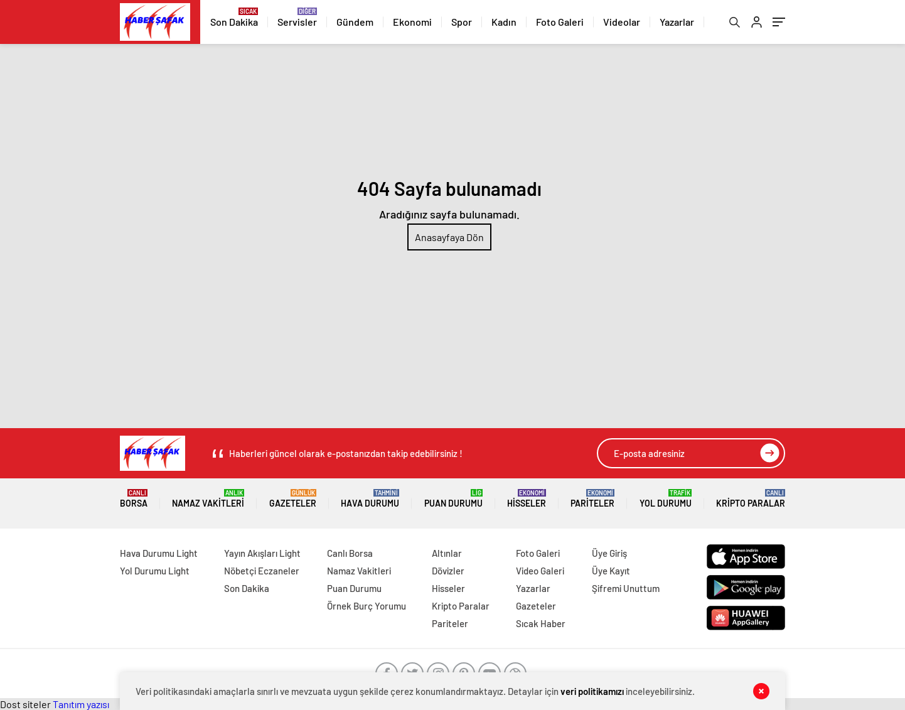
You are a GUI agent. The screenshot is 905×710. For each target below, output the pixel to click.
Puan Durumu (453, 498)
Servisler (297, 22)
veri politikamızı (592, 691)
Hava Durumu (370, 498)
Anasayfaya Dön (449, 237)
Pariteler (592, 498)
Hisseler (526, 498)
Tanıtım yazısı (81, 704)
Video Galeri (540, 570)
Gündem (354, 22)
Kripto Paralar (750, 498)
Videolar (621, 22)
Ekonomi (412, 22)
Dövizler (448, 570)
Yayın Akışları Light (262, 553)
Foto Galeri (560, 22)
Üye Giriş (609, 553)
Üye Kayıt (611, 570)
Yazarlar (677, 22)
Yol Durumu (666, 498)
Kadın (504, 22)
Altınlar (447, 553)
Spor (461, 22)
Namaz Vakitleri (208, 498)
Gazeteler (292, 498)
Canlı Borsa (350, 553)
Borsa (133, 498)
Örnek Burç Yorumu (366, 605)
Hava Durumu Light (159, 553)
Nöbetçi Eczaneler (261, 570)
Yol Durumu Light (155, 570)
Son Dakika (234, 22)
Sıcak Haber (540, 623)
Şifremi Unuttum (626, 588)
